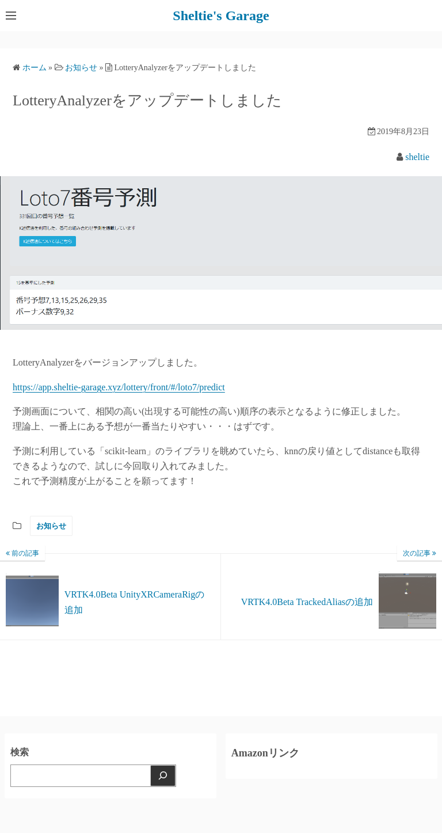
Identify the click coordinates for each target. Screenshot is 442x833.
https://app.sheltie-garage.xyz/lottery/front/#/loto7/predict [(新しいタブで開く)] (119, 387)
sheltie (417, 157)
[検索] (163, 775)
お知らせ (51, 526)
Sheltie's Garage (221, 15)
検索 (19, 752)
